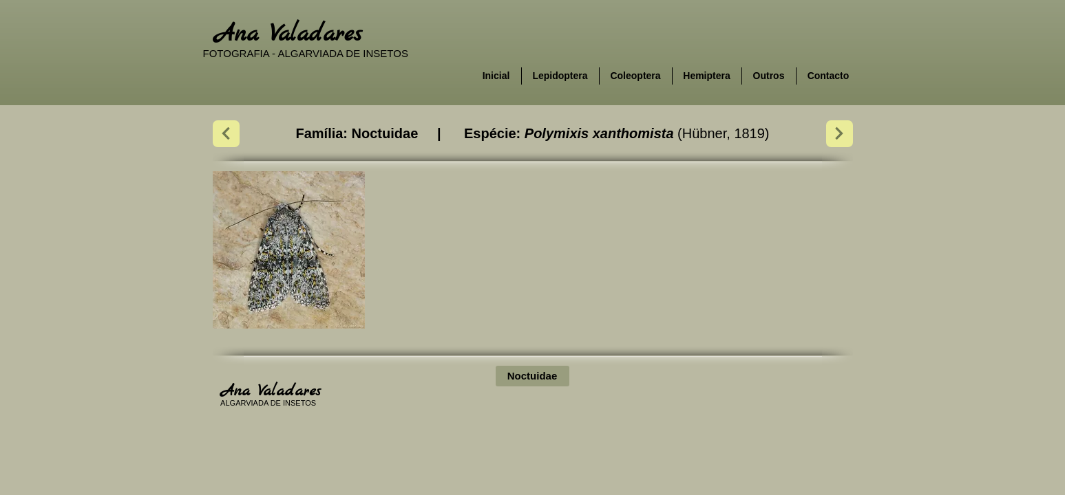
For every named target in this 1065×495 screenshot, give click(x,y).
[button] (289, 250)
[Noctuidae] (532, 376)
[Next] (226, 133)
